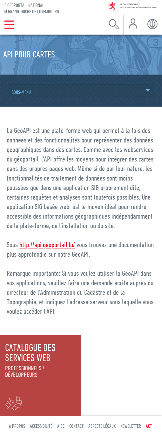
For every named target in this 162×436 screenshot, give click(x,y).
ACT (149, 426)
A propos (17, 426)
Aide (60, 426)
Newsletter (130, 426)
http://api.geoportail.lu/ (47, 244)
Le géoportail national (31, 8)
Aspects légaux (102, 426)
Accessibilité (41, 426)
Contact (76, 426)
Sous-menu (21, 92)
